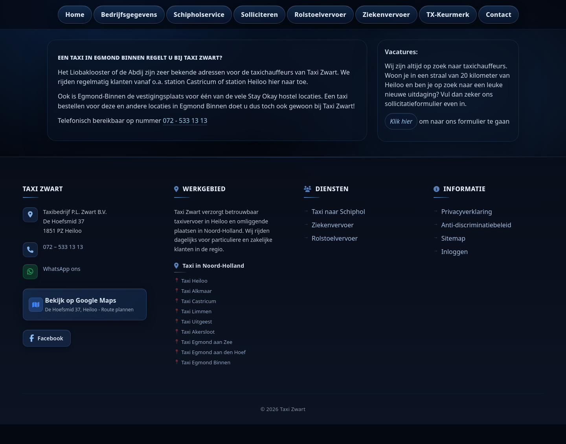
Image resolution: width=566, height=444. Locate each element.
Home (75, 14)
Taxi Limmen (196, 311)
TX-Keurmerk (447, 14)
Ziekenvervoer (386, 14)
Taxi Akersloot (198, 331)
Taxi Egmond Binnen (205, 362)
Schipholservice (199, 14)
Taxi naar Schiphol (338, 211)
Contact (498, 14)
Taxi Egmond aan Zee (206, 341)
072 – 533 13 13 (63, 246)
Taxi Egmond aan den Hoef (213, 352)
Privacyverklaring (466, 211)
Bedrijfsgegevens (129, 14)
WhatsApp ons (62, 268)
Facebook (50, 338)
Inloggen (454, 251)
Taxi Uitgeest (196, 321)
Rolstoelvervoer (320, 14)
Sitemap (453, 238)
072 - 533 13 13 (185, 120)
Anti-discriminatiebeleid (476, 225)
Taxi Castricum (198, 301)
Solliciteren (259, 14)
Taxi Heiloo (194, 280)
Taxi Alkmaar (196, 290)
